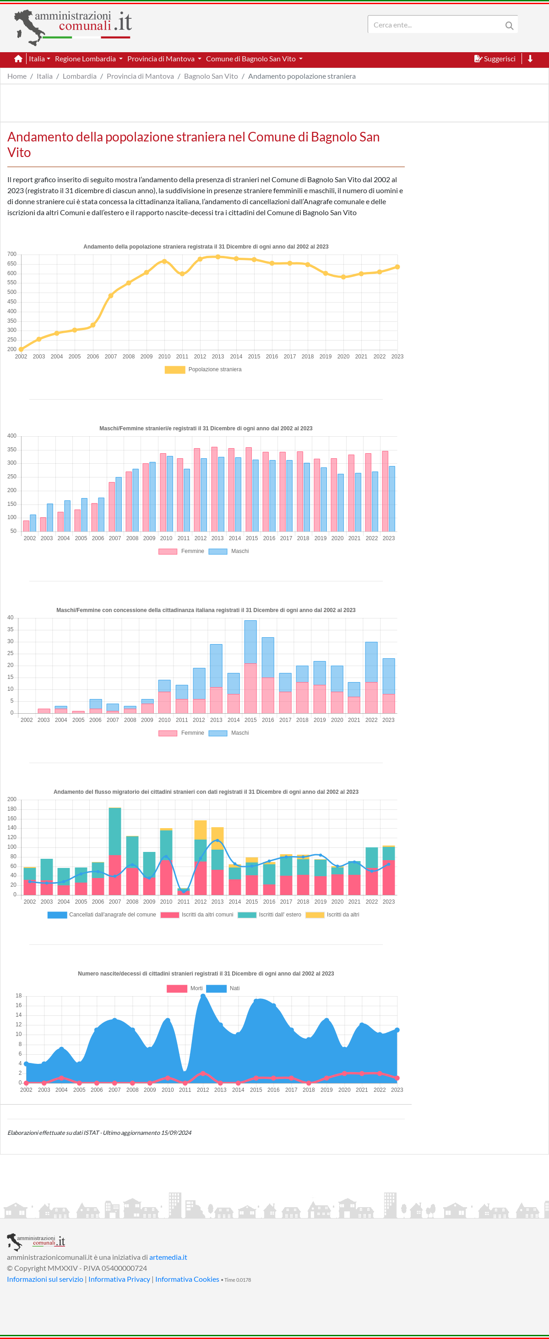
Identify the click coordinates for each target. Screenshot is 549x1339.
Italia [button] (37, 58)
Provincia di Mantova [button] (161, 58)
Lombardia (80, 75)
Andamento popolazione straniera (302, 75)
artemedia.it (168, 1256)
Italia (45, 75)
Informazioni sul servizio (45, 1278)
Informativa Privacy (119, 1278)
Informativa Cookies (187, 1278)
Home (17, 75)
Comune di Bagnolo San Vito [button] (251, 58)
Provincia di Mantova (140, 75)
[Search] (437, 24)
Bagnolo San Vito (211, 75)
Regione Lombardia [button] (86, 58)
